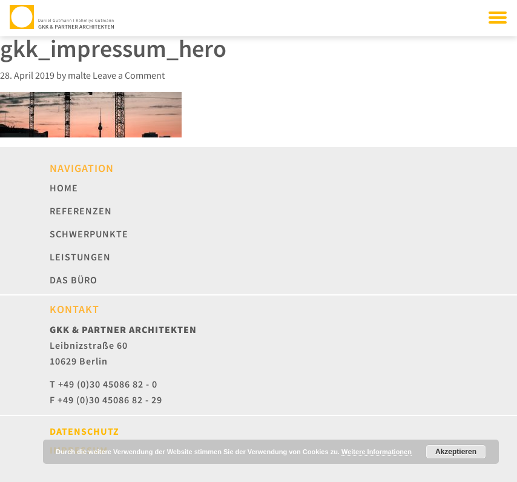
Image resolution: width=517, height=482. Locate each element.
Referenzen (81, 211)
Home (64, 188)
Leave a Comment (129, 75)
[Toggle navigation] (497, 17)
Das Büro (73, 280)
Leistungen (80, 257)
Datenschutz (84, 431)
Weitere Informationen (376, 451)
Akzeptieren (455, 451)
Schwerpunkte (89, 234)
